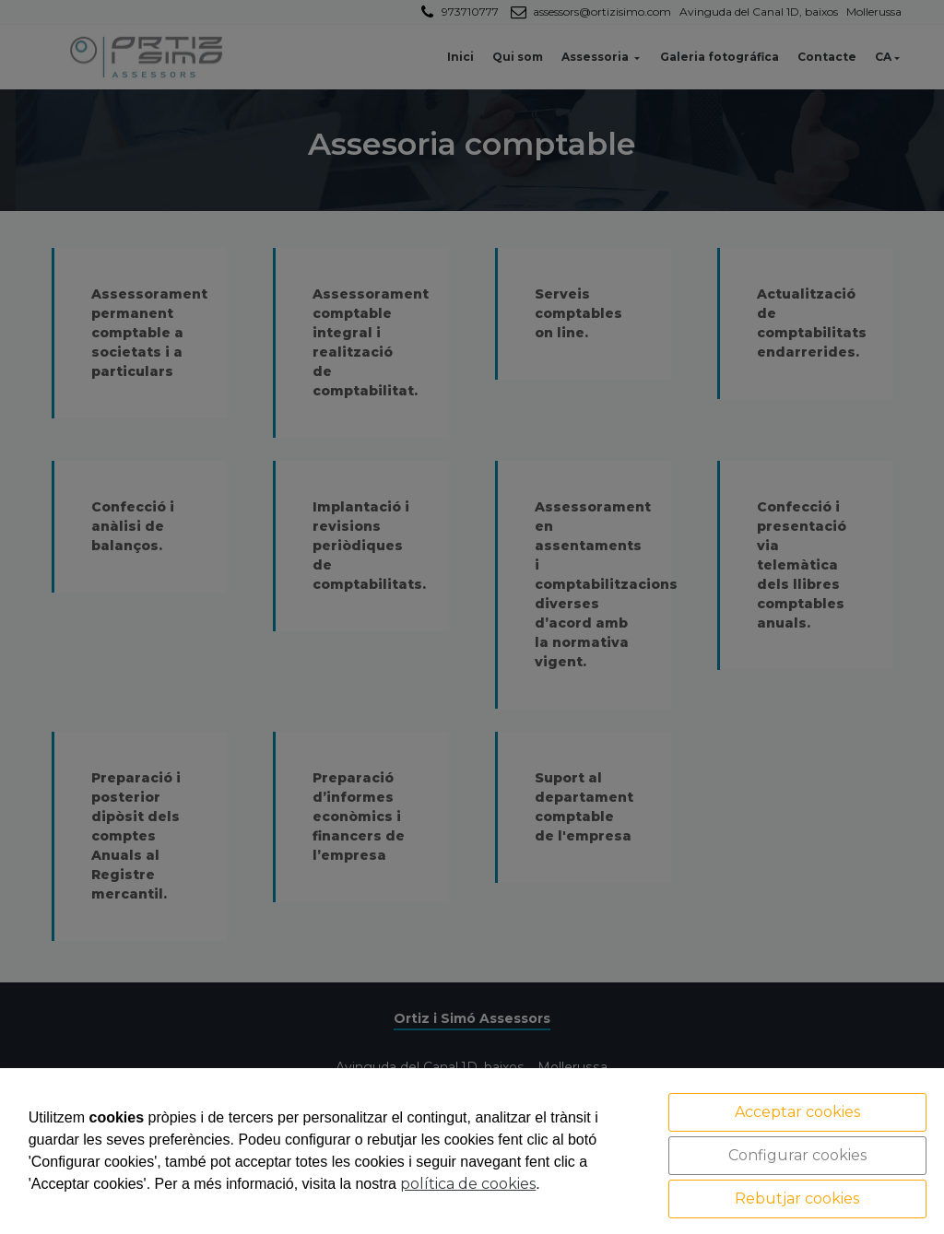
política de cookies (468, 1184)
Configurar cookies (797, 1155)
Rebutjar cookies (797, 1198)
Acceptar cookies (797, 1112)
